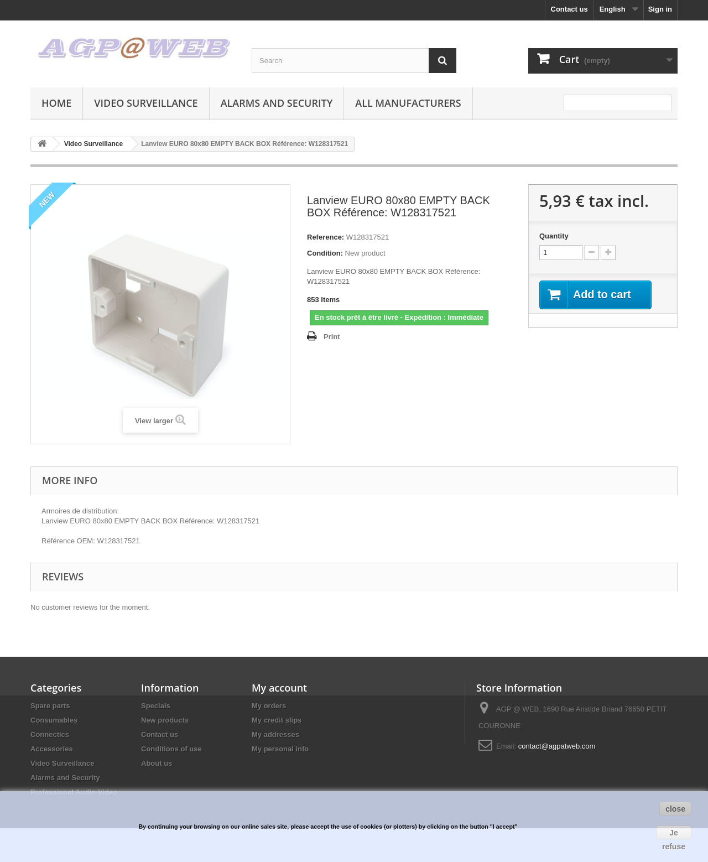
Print (332, 337)
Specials (155, 706)
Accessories (51, 749)
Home (56, 103)
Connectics (49, 734)
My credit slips (276, 720)
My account (279, 687)
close (675, 808)
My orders (269, 706)
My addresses (275, 734)
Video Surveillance (145, 103)
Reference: (325, 237)
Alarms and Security (277, 103)
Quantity (554, 236)
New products (165, 720)
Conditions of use (171, 749)
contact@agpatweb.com (557, 746)
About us (156, 763)
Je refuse (673, 833)
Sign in (660, 9)
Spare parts (50, 706)
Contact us (569, 9)
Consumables (53, 720)
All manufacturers (408, 103)
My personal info (280, 749)
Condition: (325, 253)
